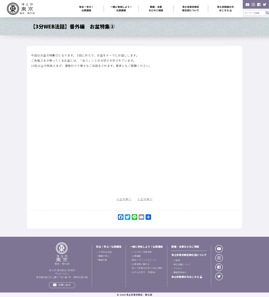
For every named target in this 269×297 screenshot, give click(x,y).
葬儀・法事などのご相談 (156, 8)
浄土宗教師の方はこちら (225, 8)
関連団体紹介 (180, 272)
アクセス (178, 268)
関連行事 (102, 259)
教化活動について (182, 264)
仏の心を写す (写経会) (144, 272)
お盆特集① (123, 199)
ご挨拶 (177, 260)
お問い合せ (62, 285)
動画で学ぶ (103, 255)
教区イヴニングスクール (144, 259)
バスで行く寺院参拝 (142, 251)
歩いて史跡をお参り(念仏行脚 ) (147, 267)
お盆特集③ (144, 199)
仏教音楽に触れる (141, 263)
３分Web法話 (105, 251)
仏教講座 (136, 255)
